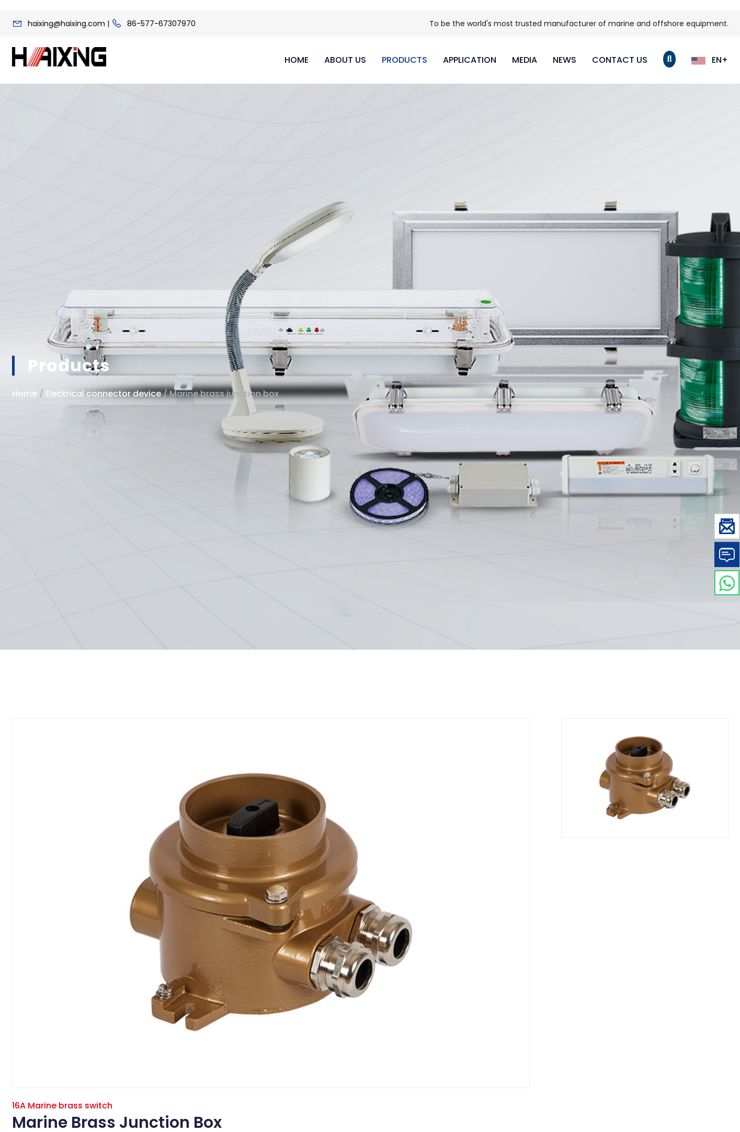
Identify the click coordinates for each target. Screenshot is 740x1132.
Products (404, 60)
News (564, 60)
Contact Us (619, 60)
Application (469, 60)
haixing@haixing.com (66, 23)
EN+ (709, 60)
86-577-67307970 (161, 23)
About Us (345, 60)
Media (524, 60)
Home (296, 60)
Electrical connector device (103, 394)
